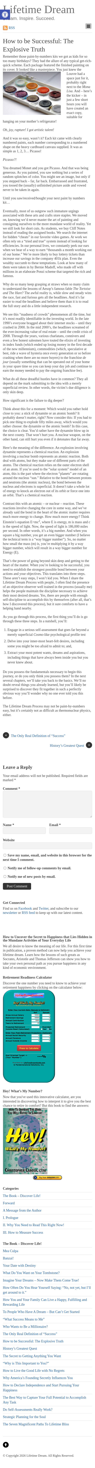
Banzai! (8, 1258)
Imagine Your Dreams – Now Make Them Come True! (41, 1280)
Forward (9, 1203)
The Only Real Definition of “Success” (34, 736)
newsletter (10, 913)
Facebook (25, 908)
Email (55, 825)
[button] (5, 15)
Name (8, 825)
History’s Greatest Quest (71, 746)
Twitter (43, 908)
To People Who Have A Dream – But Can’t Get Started (41, 1312)
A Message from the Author (22, 1210)
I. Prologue (10, 1218)
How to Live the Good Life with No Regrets (33, 1371)
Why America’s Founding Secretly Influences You (38, 1378)
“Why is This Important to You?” (26, 1363)
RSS (12, 28)
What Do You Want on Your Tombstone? (31, 1273)
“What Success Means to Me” (24, 1319)
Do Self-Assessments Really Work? (28, 1410)
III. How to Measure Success (23, 1232)
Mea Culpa (10, 1251)
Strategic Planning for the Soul (24, 1417)
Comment (11, 789)
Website (9, 840)
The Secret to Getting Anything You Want (32, 1356)
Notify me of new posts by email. (31, 877)
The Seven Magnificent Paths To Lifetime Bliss (36, 1424)
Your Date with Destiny (19, 1265)
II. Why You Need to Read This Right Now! (33, 1225)
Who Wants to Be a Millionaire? (25, 1327)
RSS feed (28, 913)
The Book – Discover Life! (22, 1196)
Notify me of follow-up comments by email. (39, 868)
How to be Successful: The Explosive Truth (33, 1341)
